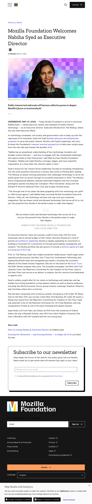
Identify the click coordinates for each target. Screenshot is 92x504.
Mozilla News (15, 22)
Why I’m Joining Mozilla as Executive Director (28, 329)
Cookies (52, 447)
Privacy (52, 442)
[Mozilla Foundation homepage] (16, 4)
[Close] (89, 485)
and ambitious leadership (26, 241)
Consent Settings (69, 500)
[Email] (37, 424)
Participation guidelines (59, 455)
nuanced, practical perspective (45, 144)
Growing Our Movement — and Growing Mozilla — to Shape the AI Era (40, 334)
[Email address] (46, 369)
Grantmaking (12, 451)
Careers (52, 438)
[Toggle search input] (66, 5)
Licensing (11, 438)
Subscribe (72, 383)
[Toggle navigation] (10, 5)
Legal (51, 451)
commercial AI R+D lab (19, 250)
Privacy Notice (58, 376)
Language (11, 475)
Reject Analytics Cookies (48, 499)
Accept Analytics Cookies (19, 499)
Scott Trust (76, 263)
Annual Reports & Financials (19, 442)
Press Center (12, 447)
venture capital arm (70, 247)
